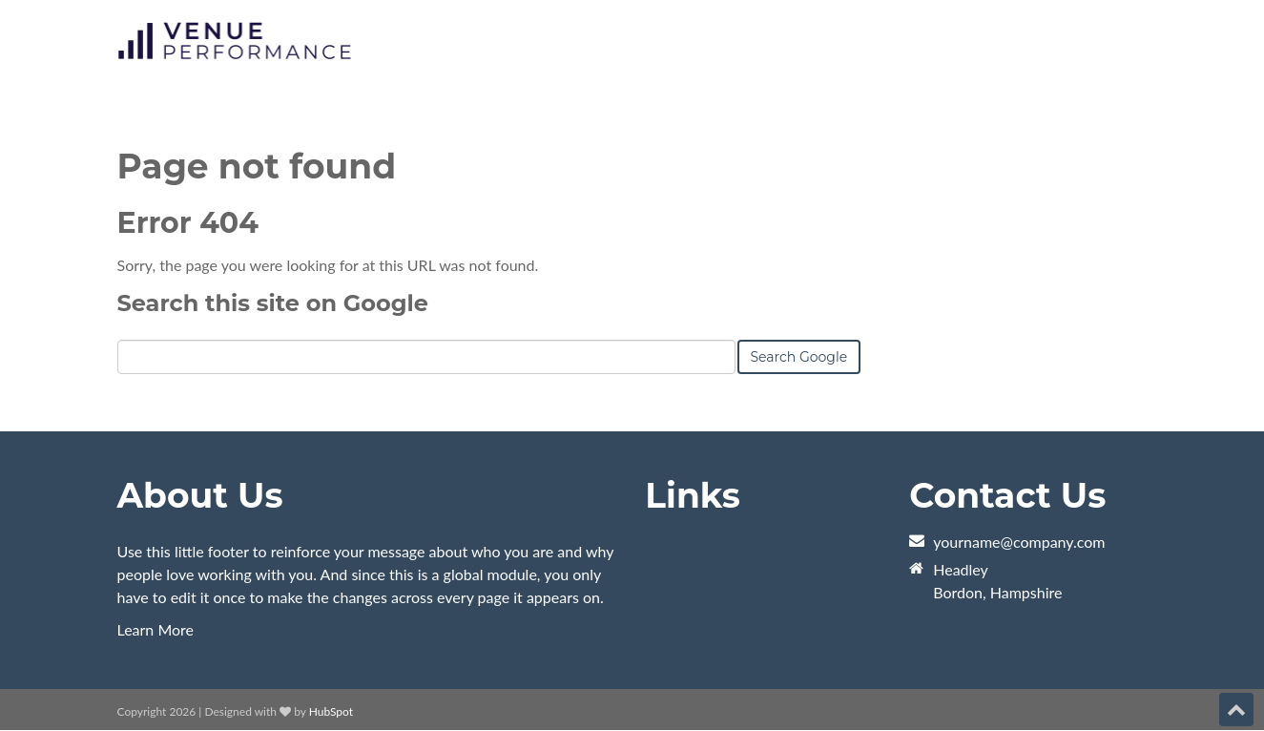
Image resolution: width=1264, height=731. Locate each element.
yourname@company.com (1019, 542)
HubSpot (331, 711)
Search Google (799, 357)
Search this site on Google (272, 303)
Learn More (156, 629)
